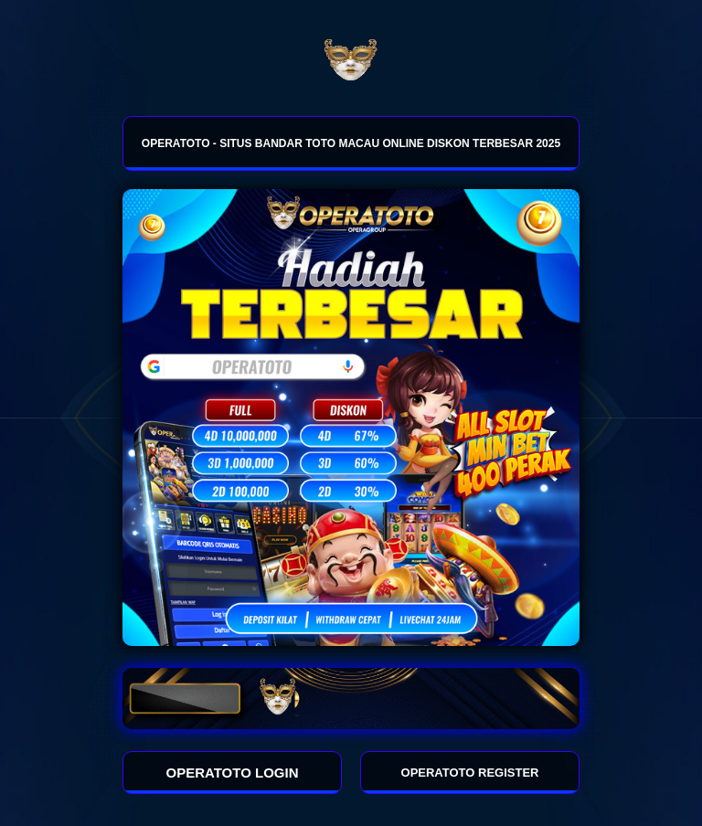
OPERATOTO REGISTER (470, 772)
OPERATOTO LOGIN (232, 772)
